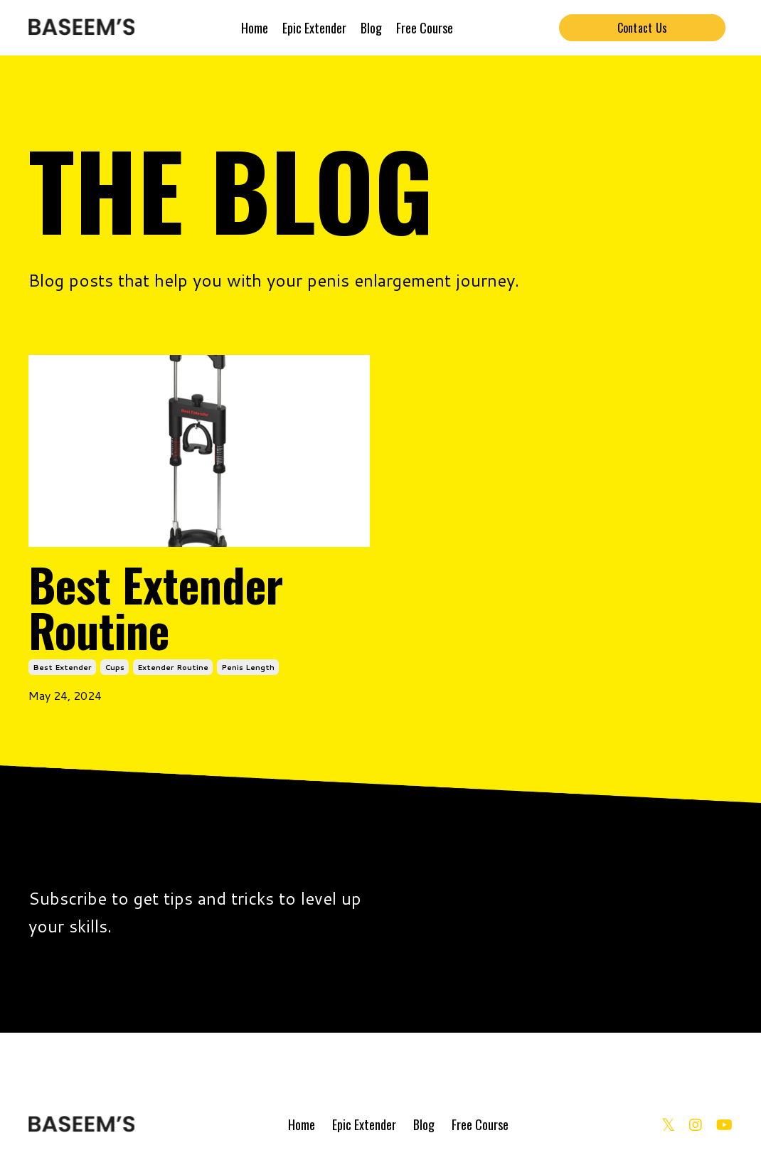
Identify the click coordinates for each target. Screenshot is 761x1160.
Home (254, 27)
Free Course (424, 27)
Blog (371, 27)
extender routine (172, 667)
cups (114, 667)
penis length (248, 667)
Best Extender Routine (155, 606)
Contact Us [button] (642, 27)
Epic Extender (314, 27)
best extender (62, 667)
